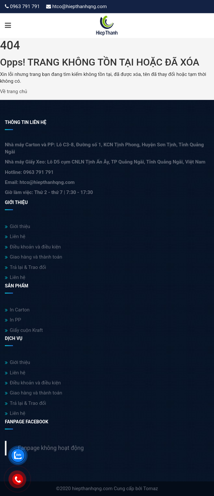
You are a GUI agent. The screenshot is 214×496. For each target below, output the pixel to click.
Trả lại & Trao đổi (25, 267)
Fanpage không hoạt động (51, 448)
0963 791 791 (25, 6)
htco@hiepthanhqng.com (79, 6)
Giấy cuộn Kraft (24, 330)
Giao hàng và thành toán (33, 257)
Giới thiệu (17, 226)
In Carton (17, 310)
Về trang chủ (13, 91)
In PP (13, 320)
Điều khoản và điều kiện (33, 247)
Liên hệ (15, 236)
